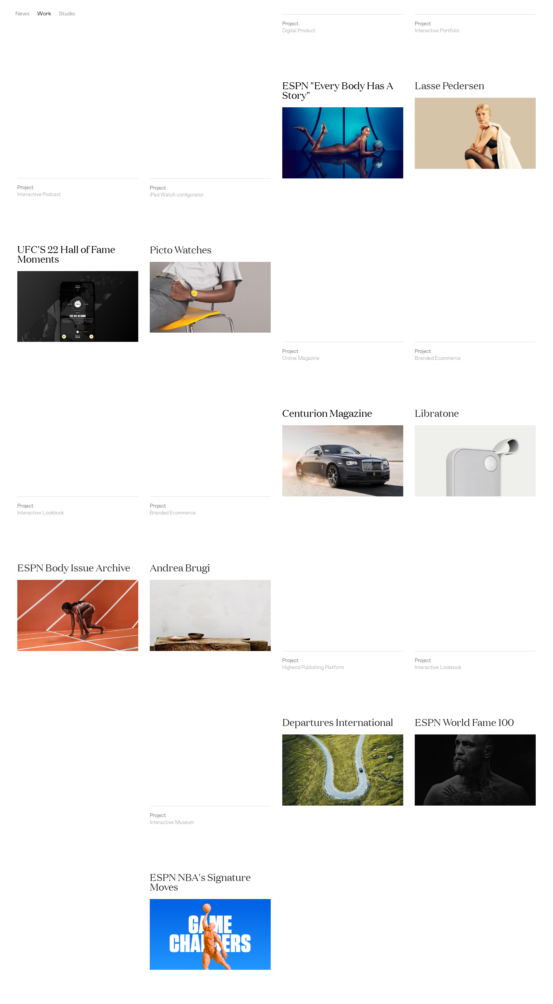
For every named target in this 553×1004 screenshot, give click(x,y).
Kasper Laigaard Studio (534, 13)
